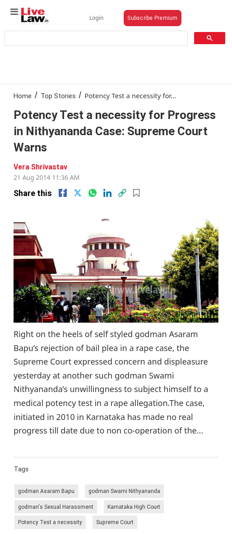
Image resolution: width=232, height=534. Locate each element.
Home (23, 95)
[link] (122, 193)
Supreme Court (115, 522)
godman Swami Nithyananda (124, 491)
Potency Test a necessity (50, 522)
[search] (95, 38)
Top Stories (58, 95)
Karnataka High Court (133, 506)
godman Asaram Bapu (46, 491)
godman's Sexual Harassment (55, 506)
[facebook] (63, 193)
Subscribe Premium (152, 17)
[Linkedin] (107, 193)
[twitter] (78, 193)
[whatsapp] (92, 193)
